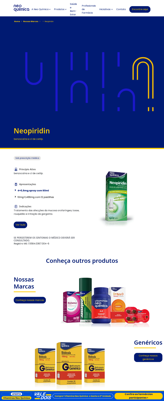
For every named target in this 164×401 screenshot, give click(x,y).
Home (17, 21)
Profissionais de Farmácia (89, 9)
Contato (121, 9)
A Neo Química (40, 9)
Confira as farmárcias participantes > (139, 396)
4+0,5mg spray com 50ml (33, 190)
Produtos (59, 9)
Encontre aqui (140, 9)
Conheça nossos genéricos (148, 357)
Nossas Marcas (30, 21)
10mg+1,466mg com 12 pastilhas (36, 197)
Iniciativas (105, 9)
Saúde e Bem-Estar (73, 9)
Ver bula (20, 224)
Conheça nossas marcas (30, 300)
